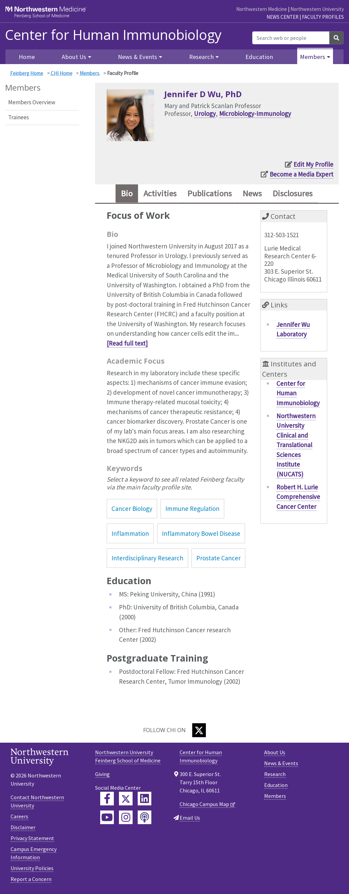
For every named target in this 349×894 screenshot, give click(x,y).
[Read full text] (127, 343)
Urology (205, 113)
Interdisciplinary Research (147, 558)
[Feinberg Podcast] (144, 817)
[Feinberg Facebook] (107, 798)
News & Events (281, 763)
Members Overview (31, 102)
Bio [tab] (127, 193)
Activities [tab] (160, 193)
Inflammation (130, 533)
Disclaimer (23, 827)
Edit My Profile (313, 164)
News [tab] (252, 193)
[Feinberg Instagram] (126, 817)
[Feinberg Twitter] (126, 798)
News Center (283, 17)
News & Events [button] (137, 57)
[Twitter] (199, 730)
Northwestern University (317, 9)
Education (259, 57)
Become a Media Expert (301, 174)
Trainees (18, 117)
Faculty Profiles (323, 17)
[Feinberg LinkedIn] (144, 798)
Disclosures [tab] (293, 193)
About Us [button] (74, 57)
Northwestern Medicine (261, 9)
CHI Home (62, 73)
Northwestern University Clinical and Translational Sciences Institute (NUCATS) (296, 445)
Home (27, 57)
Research (275, 774)
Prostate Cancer (218, 558)
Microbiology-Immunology (255, 113)
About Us (274, 752)
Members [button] (312, 57)
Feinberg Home (26, 73)
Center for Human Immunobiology (113, 34)
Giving (102, 774)
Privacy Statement (32, 838)
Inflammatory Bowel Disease (201, 533)
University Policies (32, 868)
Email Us (190, 817)
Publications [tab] (209, 193)
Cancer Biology (131, 508)
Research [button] (201, 57)
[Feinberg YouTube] (107, 817)
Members (90, 73)
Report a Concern (31, 879)
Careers (19, 816)
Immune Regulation (192, 508)
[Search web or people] (291, 37)
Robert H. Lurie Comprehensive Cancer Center (298, 497)
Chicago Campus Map (204, 804)
